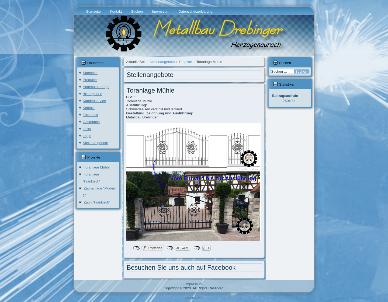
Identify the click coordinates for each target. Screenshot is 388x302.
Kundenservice (94, 101)
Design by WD (194, 297)
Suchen (137, 11)
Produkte (90, 80)
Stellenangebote (95, 143)
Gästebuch (91, 122)
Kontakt (116, 11)
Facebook (90, 115)
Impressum (160, 11)
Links (87, 129)
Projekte (185, 62)
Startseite (93, 11)
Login (87, 136)
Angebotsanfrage (96, 87)
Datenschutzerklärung (195, 11)
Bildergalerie (92, 94)
